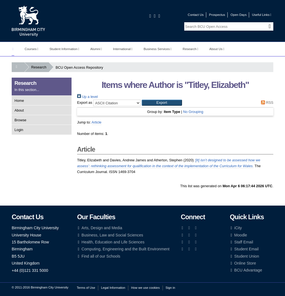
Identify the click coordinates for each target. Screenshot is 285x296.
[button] (162, 103)
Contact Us (196, 14)
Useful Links (261, 14)
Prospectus (217, 14)
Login (18, 130)
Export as (84, 102)
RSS (266, 102)
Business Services (158, 49)
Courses (31, 49)
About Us (216, 49)
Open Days (238, 14)
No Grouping (193, 112)
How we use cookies (145, 287)
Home (19, 100)
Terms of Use (86, 287)
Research (190, 49)
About (19, 110)
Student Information (64, 49)
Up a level (87, 97)
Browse (20, 120)
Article (97, 122)
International (122, 49)
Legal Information (113, 287)
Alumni (96, 49)
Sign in (170, 287)
